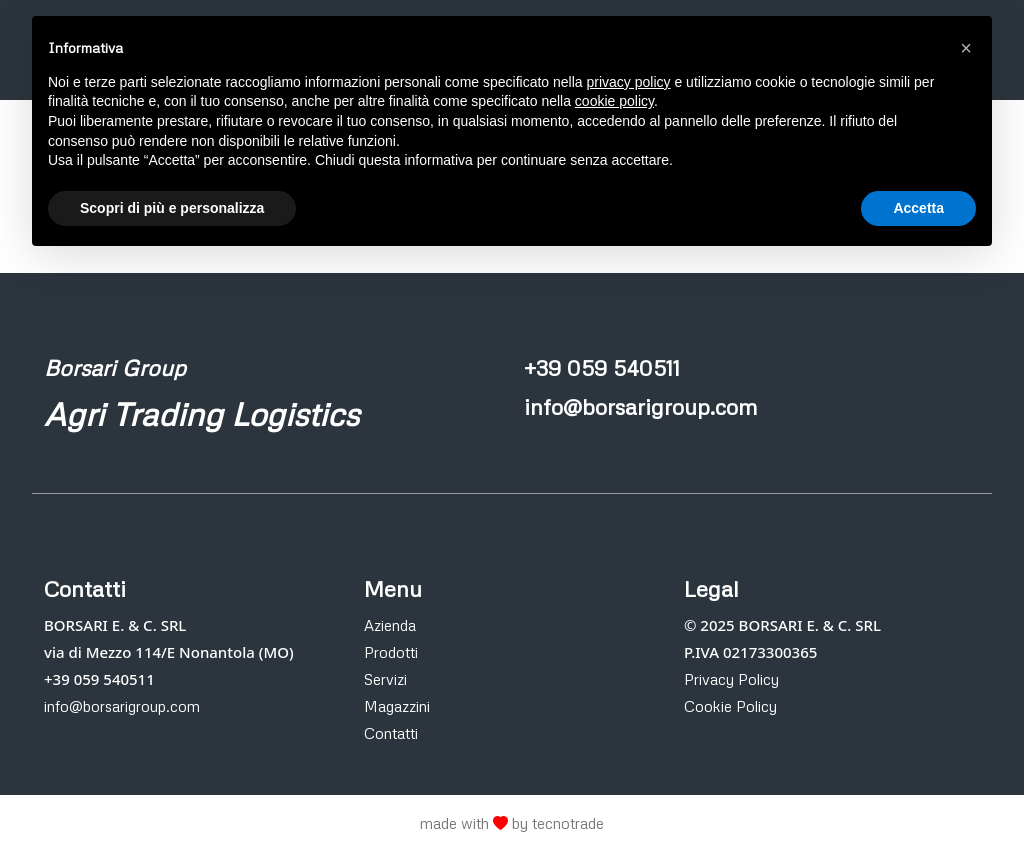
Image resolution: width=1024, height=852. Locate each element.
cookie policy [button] (614, 101)
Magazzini (397, 706)
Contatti (391, 733)
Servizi (385, 679)
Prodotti (391, 652)
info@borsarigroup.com (122, 706)
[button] (966, 48)
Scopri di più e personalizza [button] (172, 208)
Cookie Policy (730, 706)
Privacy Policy (731, 679)
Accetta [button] (918, 208)
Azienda (390, 625)
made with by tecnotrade (512, 823)
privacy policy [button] (629, 82)
